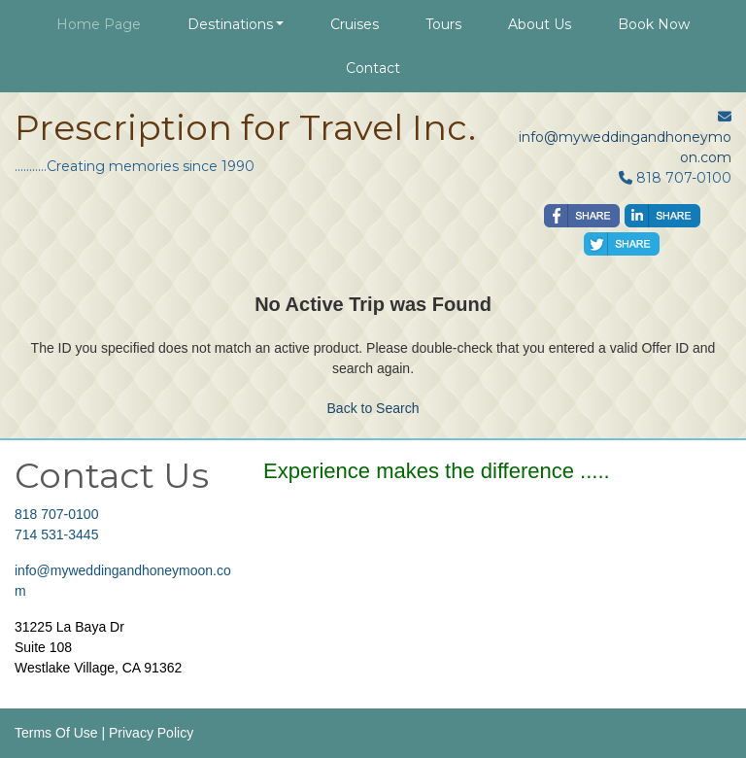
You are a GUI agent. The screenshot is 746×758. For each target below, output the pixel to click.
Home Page (98, 24)
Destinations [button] (230, 24)
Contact (373, 68)
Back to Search (373, 408)
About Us (539, 24)
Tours (443, 24)
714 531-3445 (56, 534)
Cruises (354, 24)
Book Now (654, 24)
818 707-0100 (56, 514)
